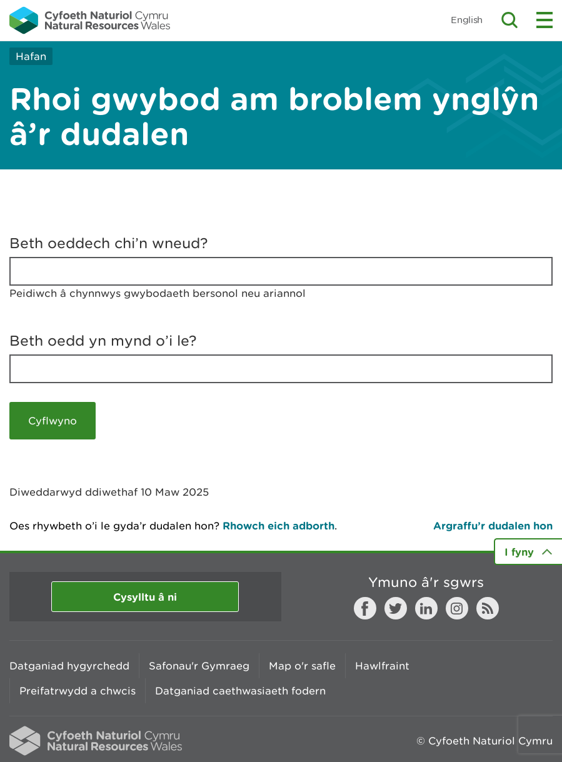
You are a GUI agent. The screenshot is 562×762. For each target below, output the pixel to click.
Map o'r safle (302, 665)
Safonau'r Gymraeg (199, 665)
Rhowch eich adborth (278, 525)
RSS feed (487, 608)
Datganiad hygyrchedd (69, 665)
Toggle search (509, 20)
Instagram (457, 608)
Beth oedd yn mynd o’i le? (103, 340)
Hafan (31, 56)
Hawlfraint (382, 665)
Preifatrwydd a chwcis (77, 690)
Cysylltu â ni (145, 597)
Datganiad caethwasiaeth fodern (240, 690)
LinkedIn (426, 608)
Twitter (395, 608)
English (467, 20)
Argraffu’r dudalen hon (493, 525)
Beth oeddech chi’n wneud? (108, 243)
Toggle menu (544, 20)
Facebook (365, 608)
